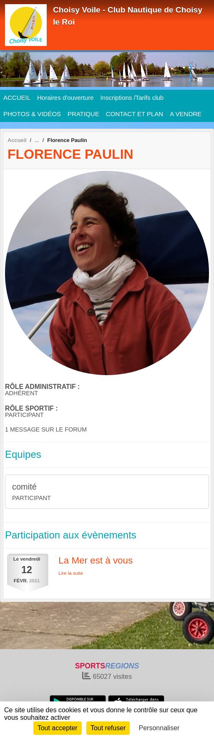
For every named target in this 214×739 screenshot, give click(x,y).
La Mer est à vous (95, 560)
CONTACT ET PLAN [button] (135, 113)
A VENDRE (185, 113)
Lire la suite (70, 573)
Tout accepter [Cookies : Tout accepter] (58, 727)
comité (24, 486)
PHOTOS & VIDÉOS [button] (32, 113)
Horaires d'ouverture (65, 97)
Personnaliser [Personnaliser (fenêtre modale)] (159, 727)
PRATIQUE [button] (83, 113)
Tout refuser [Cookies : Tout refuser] (108, 727)
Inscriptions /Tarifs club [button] (132, 97)
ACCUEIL (16, 97)
